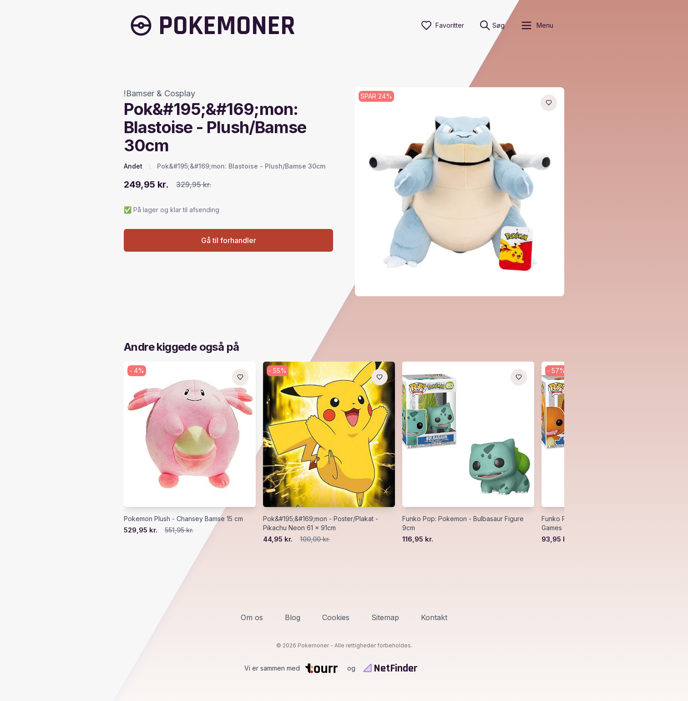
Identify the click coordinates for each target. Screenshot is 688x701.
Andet (133, 166)
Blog (292, 617)
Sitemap (385, 617)
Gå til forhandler (228, 240)
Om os (252, 617)
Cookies (335, 617)
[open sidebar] (537, 25)
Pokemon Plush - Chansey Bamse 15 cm (183, 518)
